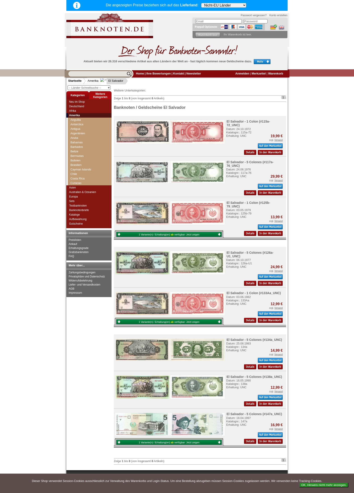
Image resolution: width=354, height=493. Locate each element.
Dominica (76, 153)
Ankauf (73, 244)
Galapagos (77, 176)
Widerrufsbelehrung (80, 280)
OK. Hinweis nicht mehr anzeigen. (324, 485)
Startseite (75, 80)
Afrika (72, 110)
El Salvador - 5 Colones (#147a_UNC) (254, 414)
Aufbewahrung (77, 219)
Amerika (93, 80)
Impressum (75, 292)
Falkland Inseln (80, 171)
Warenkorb (275, 73)
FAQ (71, 256)
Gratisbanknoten (78, 252)
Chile (73, 135)
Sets (72, 201)
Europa (73, 196)
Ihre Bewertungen (158, 73)
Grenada (76, 180)
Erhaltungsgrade (78, 248)
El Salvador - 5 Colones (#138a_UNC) (254, 377)
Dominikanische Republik (86, 158)
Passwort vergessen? (254, 15)
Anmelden (242, 73)
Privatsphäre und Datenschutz (87, 276)
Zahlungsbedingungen (82, 272)
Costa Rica (77, 140)
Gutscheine (76, 223)
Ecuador (75, 162)
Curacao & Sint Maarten (85, 149)
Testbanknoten (78, 205)
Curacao (75, 144)
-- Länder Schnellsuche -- (89, 87)
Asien (72, 187)
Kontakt (178, 73)
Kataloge (74, 214)
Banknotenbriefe (79, 210)
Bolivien (75, 122)
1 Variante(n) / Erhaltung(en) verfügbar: (169, 234)
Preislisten (75, 240)
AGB (71, 288)
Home (140, 73)
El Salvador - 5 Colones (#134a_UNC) (254, 340)
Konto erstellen (278, 15)
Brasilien (76, 126)
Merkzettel (259, 73)
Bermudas (77, 117)
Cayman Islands (80, 131)
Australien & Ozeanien (82, 192)
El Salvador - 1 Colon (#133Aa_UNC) (253, 293)
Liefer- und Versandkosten (84, 284)
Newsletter (193, 73)
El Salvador (112, 80)
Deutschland (76, 106)
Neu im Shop (77, 101)
